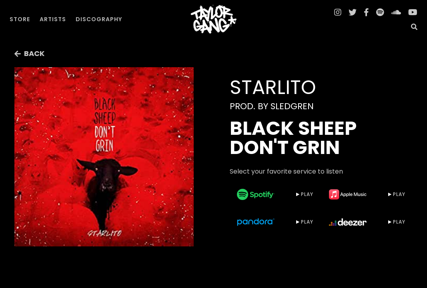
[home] (213, 19)
